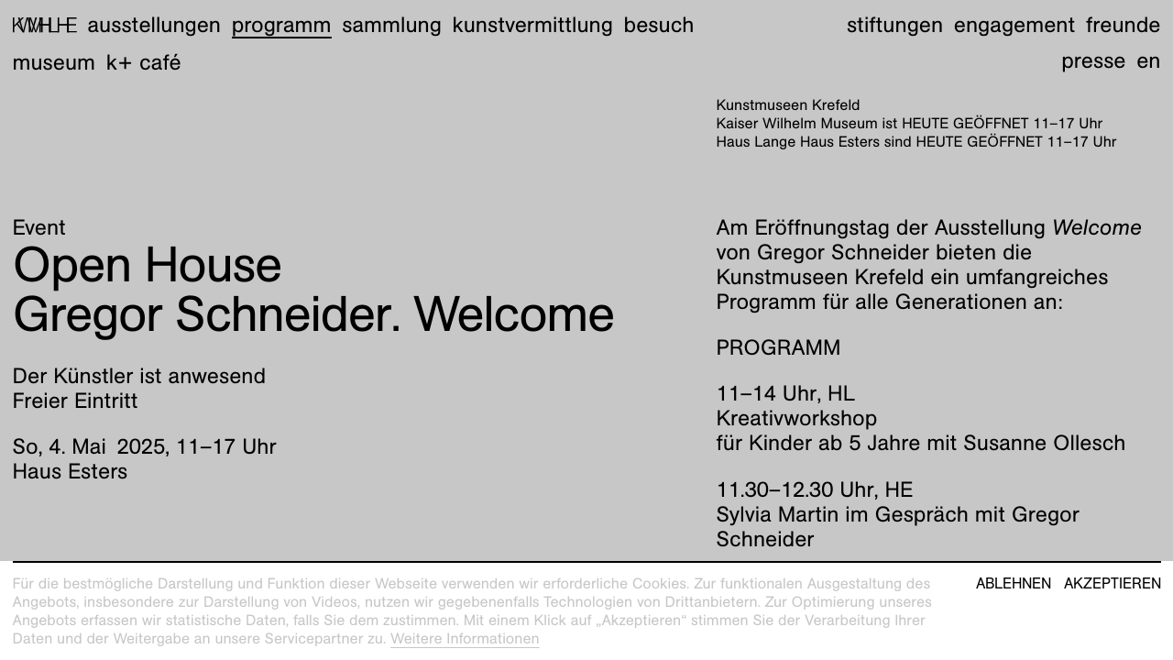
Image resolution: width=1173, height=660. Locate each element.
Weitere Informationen (465, 638)
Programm (282, 24)
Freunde (1123, 24)
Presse (1093, 60)
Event (39, 227)
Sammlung (392, 24)
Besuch (659, 24)
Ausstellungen (154, 24)
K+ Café (143, 62)
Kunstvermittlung (533, 24)
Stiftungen (895, 24)
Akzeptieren (1112, 584)
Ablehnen (1013, 584)
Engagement (1014, 24)
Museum (54, 62)
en (1148, 60)
